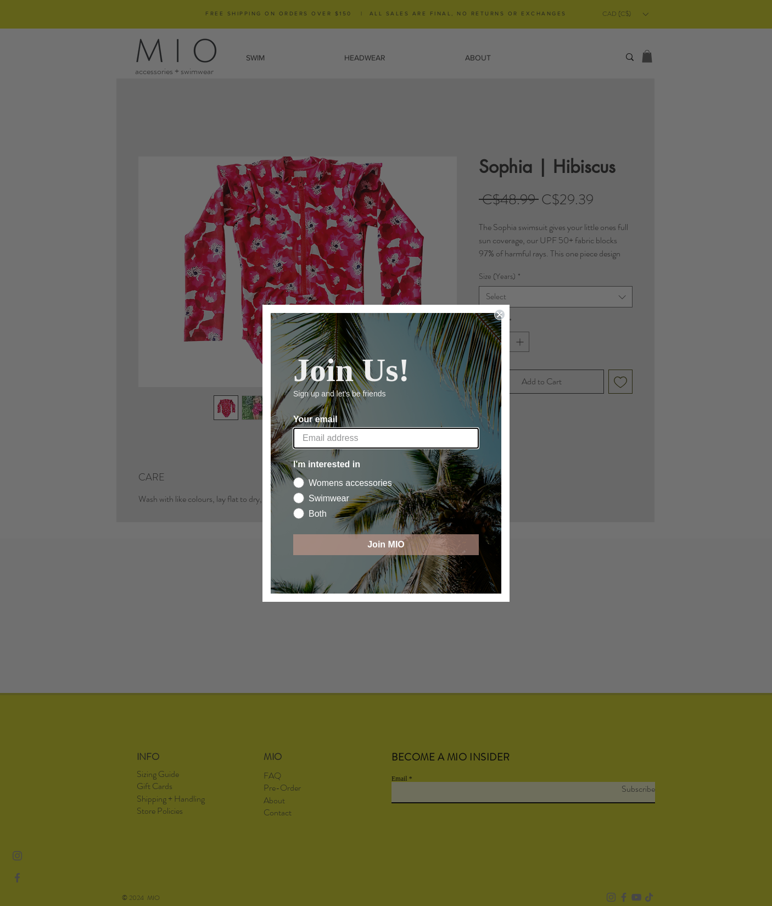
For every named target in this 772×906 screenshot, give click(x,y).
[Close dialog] (499, 314)
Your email (315, 419)
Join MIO (386, 544)
